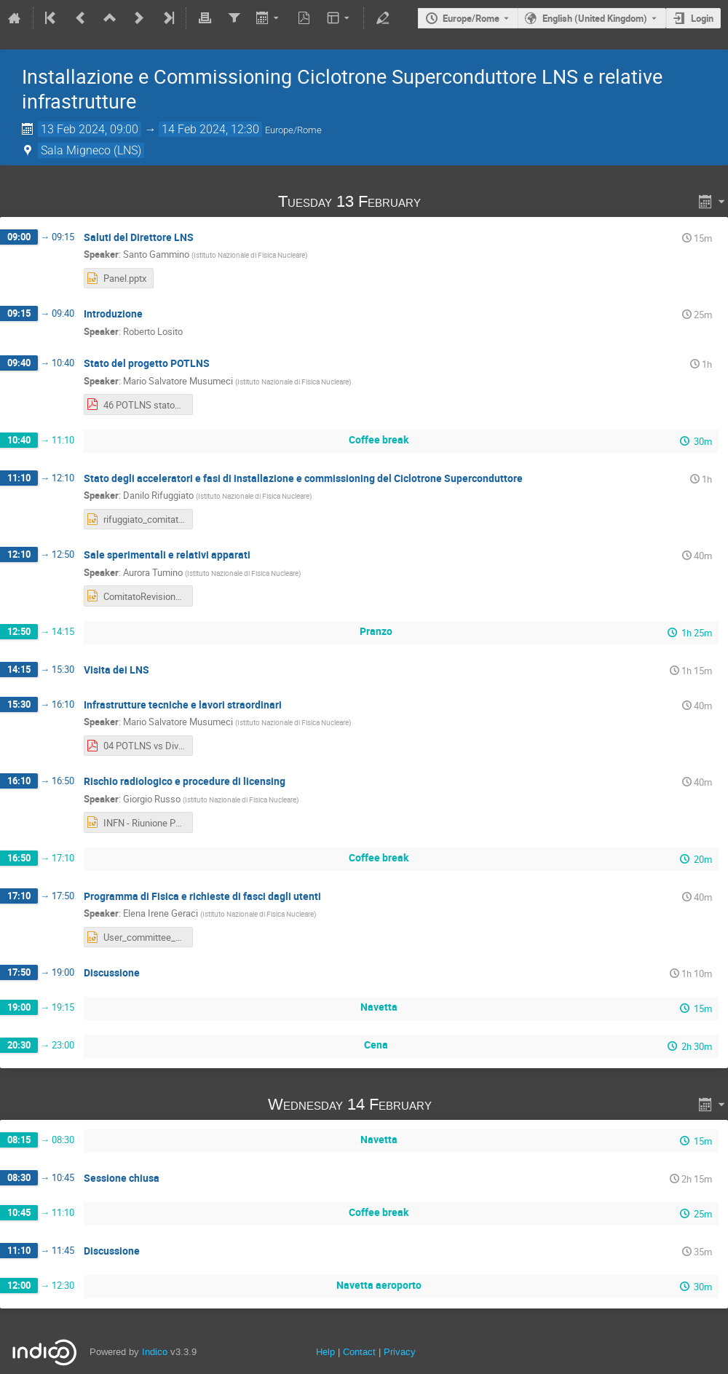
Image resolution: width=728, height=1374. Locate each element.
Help (325, 1352)
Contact (359, 1352)
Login (702, 18)
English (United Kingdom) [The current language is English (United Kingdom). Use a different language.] (594, 18)
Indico (154, 1352)
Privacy (400, 1352)
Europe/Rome (471, 18)
